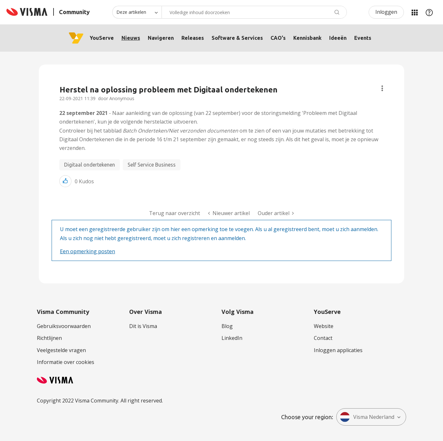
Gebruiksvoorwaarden (64, 326)
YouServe (102, 38)
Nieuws (130, 38)
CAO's (278, 38)
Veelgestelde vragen (61, 350)
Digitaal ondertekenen (89, 165)
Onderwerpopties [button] (382, 88)
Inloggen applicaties (338, 350)
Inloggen (386, 11)
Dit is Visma (143, 326)
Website (323, 326)
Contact (323, 338)
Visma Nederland (367, 417)
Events (362, 38)
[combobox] (254, 12)
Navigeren (161, 38)
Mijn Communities (414, 12)
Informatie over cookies (65, 362)
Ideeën (338, 38)
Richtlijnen (49, 338)
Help (429, 12)
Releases (192, 38)
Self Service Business (152, 165)
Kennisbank (307, 38)
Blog (227, 326)
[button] (65, 181)
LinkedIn (232, 338)
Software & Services (237, 38)
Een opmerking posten (87, 251)
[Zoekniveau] (137, 12)
